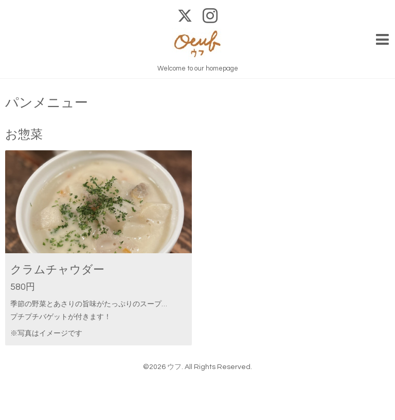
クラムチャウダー (57, 270)
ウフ (174, 367)
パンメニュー (46, 103)
